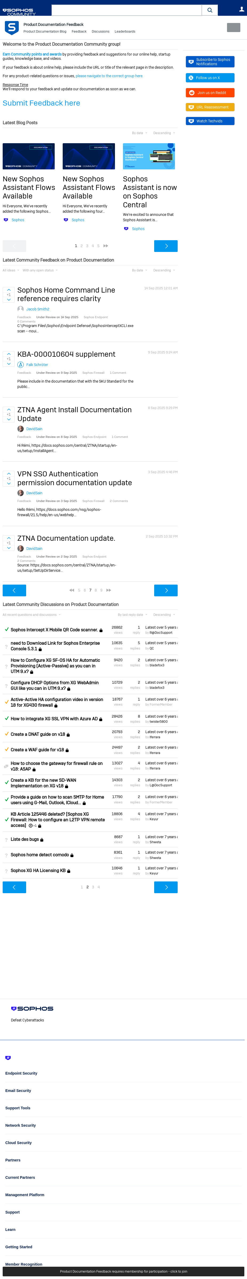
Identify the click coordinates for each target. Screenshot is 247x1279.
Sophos (18, 219)
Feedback (79, 32)
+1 (35, 825)
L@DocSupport (161, 785)
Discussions (100, 32)
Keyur (154, 819)
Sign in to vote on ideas (8, 290)
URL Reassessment (209, 107)
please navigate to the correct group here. (109, 75)
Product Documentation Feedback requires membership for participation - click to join (123, 1271)
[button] (210, 10)
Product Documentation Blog (44, 32)
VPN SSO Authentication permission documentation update (74, 478)
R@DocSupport (161, 633)
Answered (7, 629)
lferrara (155, 737)
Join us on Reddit (207, 93)
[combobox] (127, 10)
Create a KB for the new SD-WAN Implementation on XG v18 (43, 783)
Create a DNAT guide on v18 (38, 734)
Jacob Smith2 (37, 308)
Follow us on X (204, 78)
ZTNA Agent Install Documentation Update (74, 414)
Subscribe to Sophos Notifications (209, 61)
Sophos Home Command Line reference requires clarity (66, 294)
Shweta (155, 842)
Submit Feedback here (41, 103)
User (241, 9)
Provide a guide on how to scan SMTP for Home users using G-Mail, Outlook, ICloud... (57, 800)
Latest (161, 627)
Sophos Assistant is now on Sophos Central (150, 191)
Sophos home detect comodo (40, 855)
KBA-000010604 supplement (66, 354)
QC (152, 648)
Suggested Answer (7, 702)
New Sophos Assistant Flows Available (29, 187)
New (232, 27)
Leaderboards (125, 32)
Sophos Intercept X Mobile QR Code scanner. (54, 630)
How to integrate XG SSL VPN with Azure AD (54, 719)
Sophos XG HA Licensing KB (38, 870)
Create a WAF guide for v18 (37, 750)
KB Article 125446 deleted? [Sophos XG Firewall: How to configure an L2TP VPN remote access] (58, 819)
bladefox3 (157, 665)
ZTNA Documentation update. (66, 538)
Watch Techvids (205, 121)
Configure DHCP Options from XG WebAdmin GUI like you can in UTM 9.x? (55, 685)
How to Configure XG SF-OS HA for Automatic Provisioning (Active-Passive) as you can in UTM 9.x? (55, 665)
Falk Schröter (37, 364)
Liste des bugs (25, 839)
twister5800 (159, 722)
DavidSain (34, 428)
